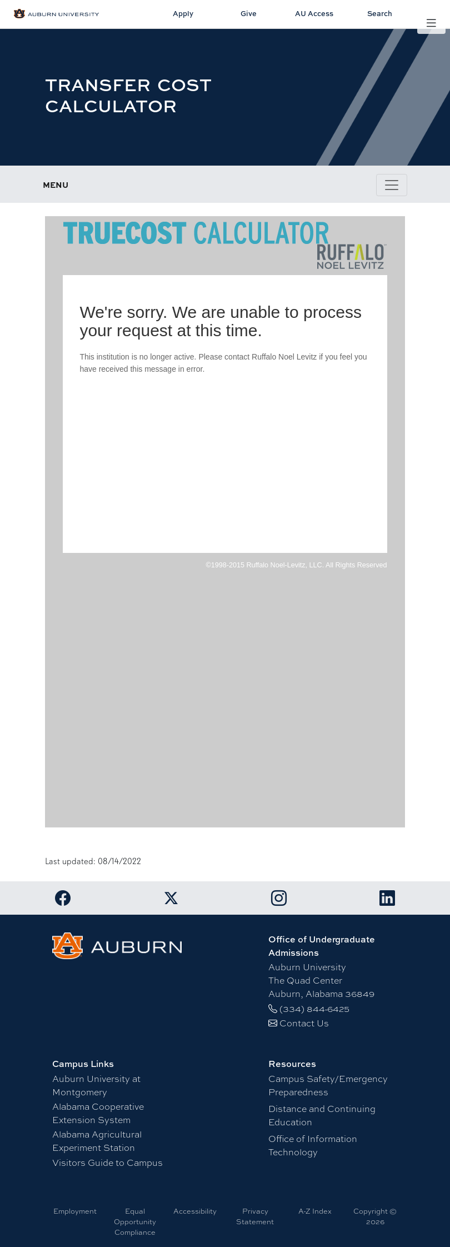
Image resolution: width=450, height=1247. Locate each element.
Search (379, 13)
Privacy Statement (255, 1216)
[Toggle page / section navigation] (391, 185)
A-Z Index (315, 1211)
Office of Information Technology (312, 1145)
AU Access (314, 13)
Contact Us (304, 1022)
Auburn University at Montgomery (96, 1085)
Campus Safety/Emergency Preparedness (328, 1085)
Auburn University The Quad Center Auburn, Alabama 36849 (321, 980)
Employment (75, 1211)
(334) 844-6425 (314, 1008)
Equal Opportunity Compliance (135, 1221)
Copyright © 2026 (375, 1216)
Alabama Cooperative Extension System (98, 1113)
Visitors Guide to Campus (107, 1162)
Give (249, 13)
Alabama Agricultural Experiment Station (97, 1141)
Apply (183, 13)
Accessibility (195, 1211)
